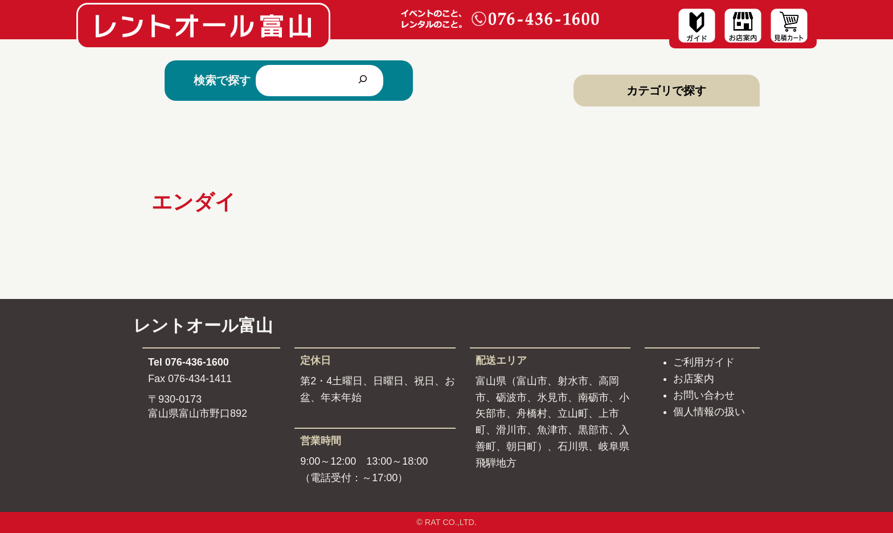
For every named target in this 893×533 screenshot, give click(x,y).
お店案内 (693, 378)
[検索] (363, 80)
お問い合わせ (704, 395)
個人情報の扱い (709, 411)
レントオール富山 (203, 325)
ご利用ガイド (704, 362)
